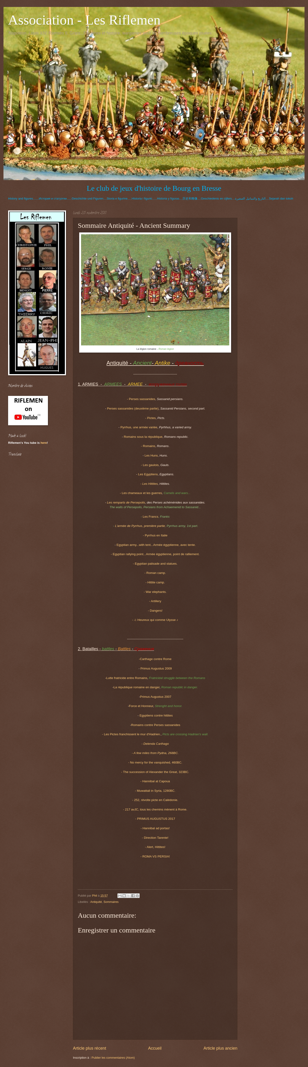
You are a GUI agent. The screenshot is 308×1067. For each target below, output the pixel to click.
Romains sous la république (143, 436)
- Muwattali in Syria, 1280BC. (155, 790)
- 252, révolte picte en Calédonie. (155, 800)
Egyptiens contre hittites (156, 715)
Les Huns (151, 455)
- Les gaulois (150, 465)
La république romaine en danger (136, 687)
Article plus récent (89, 1048)
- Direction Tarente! (155, 837)
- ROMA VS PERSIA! (155, 856)
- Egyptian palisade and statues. (155, 563)
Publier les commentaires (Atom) (113, 1057)
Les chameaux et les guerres (141, 493)
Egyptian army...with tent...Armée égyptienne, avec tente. (156, 545)
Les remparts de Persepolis (126, 502)
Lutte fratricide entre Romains (126, 678)
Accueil (154, 1048)
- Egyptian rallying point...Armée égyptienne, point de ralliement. (155, 554)
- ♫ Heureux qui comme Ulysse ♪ (155, 620)
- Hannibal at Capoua (155, 781)
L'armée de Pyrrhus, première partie (140, 526)
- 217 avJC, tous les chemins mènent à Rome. (155, 809)
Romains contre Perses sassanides (155, 725)
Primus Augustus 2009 (156, 668)
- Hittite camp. (155, 582)
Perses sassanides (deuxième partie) (132, 408)
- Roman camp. (155, 573)
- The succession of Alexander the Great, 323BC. (155, 772)
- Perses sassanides (141, 399)
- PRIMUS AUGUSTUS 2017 (155, 818)
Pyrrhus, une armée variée (138, 427)
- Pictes (150, 418)
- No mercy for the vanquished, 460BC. (155, 762)
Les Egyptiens (148, 474)
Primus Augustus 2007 (155, 696)
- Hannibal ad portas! (155, 828)
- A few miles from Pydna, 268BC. (155, 753)
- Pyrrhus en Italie (155, 535)
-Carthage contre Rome (155, 659)
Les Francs (150, 516)
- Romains (148, 446)
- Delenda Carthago (155, 743)
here (44, 442)
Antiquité (96, 902)
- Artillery (155, 601)
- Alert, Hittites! (155, 847)
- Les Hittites (149, 483)
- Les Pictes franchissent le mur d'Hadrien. (131, 734)
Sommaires (111, 902)
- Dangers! (155, 610)
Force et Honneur (141, 706)
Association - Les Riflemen (84, 20)
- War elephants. (155, 592)
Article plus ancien (220, 1048)
